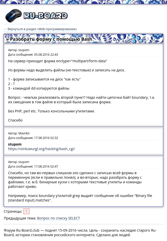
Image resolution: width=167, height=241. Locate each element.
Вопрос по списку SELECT (58, 218)
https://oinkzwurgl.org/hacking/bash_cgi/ (41, 148)
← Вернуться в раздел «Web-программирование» (40, 29)
